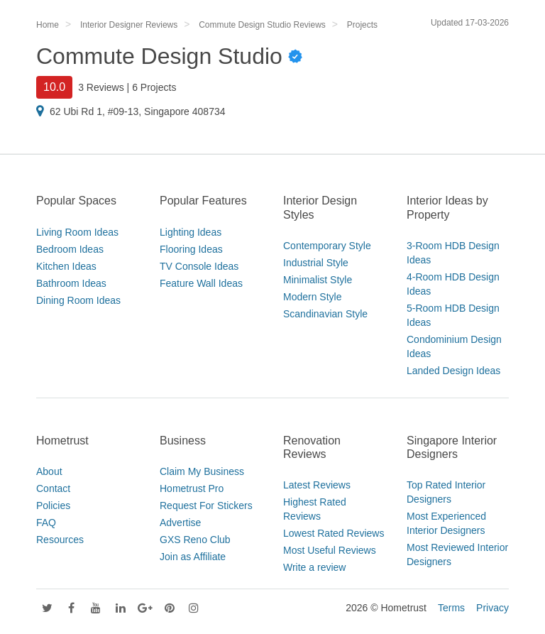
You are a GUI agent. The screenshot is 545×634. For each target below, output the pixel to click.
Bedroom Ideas (70, 249)
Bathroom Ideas (71, 283)
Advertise (180, 522)
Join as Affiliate (193, 556)
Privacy (492, 607)
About (49, 471)
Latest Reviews (317, 485)
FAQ (46, 522)
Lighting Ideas (190, 232)
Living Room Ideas (77, 232)
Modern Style (312, 296)
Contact (53, 488)
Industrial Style (315, 262)
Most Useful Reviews (329, 550)
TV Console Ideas (199, 266)
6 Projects (154, 87)
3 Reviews (101, 87)
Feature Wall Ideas (201, 283)
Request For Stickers (206, 505)
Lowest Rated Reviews (333, 533)
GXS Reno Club (195, 539)
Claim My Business (202, 471)
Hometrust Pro (192, 488)
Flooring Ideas (191, 249)
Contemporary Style (327, 245)
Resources (60, 539)
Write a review (314, 567)
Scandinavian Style (325, 313)
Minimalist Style (317, 279)
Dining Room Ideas (78, 300)
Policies (53, 505)
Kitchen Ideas (66, 266)
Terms (451, 607)
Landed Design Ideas (453, 370)
